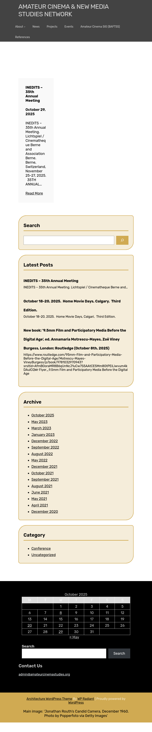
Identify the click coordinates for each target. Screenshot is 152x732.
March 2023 (41, 428)
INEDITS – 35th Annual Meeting (34, 94)
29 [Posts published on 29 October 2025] (61, 632)
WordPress (76, 702)
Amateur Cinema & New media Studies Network (63, 10)
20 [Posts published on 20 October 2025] (30, 625)
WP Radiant (85, 699)
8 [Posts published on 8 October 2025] (61, 613)
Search (28, 646)
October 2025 (42, 415)
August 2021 (41, 486)
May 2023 (39, 422)
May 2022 (39, 460)
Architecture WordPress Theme (49, 699)
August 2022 (42, 454)
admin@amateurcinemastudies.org (44, 674)
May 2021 (39, 499)
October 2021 (42, 473)
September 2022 (45, 447)
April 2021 (39, 505)
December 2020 (44, 511)
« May (74, 637)
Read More (34, 193)
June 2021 (40, 492)
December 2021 (44, 466)
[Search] (122, 240)
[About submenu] (24, 26)
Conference (41, 548)
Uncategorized (43, 555)
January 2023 (43, 435)
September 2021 (45, 479)
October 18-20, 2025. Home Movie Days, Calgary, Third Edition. (72, 305)
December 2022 (44, 441)
